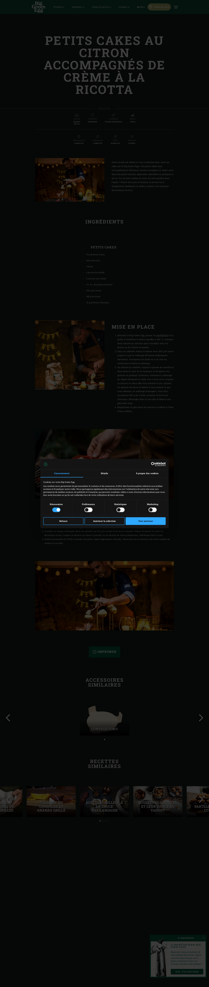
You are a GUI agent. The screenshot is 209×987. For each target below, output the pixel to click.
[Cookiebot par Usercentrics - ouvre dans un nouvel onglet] (153, 464)
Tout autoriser (145, 521)
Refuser (63, 521)
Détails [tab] (104, 473)
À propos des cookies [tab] (147, 473)
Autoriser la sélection (104, 521)
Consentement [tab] (62, 473)
